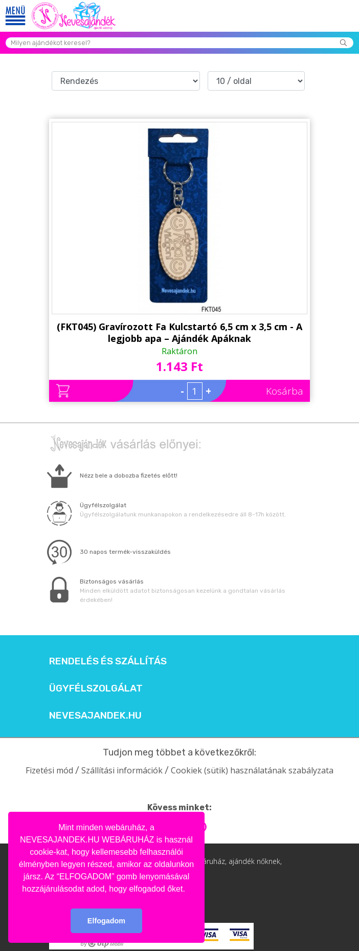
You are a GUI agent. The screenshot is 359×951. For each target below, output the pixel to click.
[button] (188, 889)
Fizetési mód (49, 770)
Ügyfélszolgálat (96, 688)
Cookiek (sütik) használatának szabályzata (252, 770)
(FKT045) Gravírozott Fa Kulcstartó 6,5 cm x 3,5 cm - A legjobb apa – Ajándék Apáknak (179, 332)
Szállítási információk (122, 770)
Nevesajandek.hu (95, 715)
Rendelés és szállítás (108, 661)
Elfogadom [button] (106, 921)
